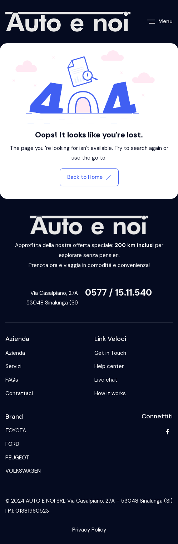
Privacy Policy (89, 529)
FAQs (11, 379)
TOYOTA (15, 430)
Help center (109, 366)
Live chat (105, 379)
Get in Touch (110, 353)
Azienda (15, 353)
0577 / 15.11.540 (118, 292)
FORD (12, 444)
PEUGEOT (17, 457)
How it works (110, 393)
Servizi (13, 366)
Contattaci (19, 393)
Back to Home (89, 177)
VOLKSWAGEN (23, 470)
